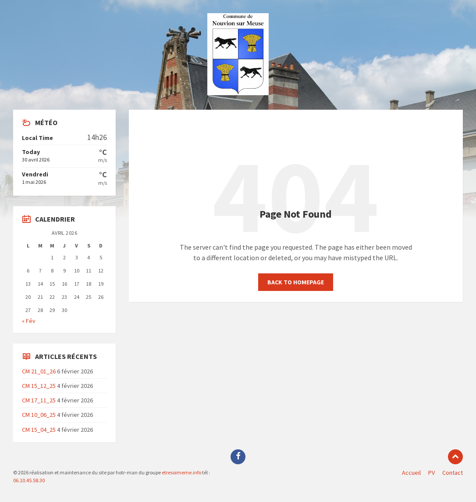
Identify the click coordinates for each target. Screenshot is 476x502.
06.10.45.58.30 (29, 480)
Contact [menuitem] (452, 473)
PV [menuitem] (431, 473)
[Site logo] (238, 92)
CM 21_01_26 (39, 371)
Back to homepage (295, 282)
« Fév (29, 321)
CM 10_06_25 (39, 415)
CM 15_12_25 (39, 386)
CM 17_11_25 (39, 400)
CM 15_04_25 (39, 430)
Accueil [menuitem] (411, 473)
